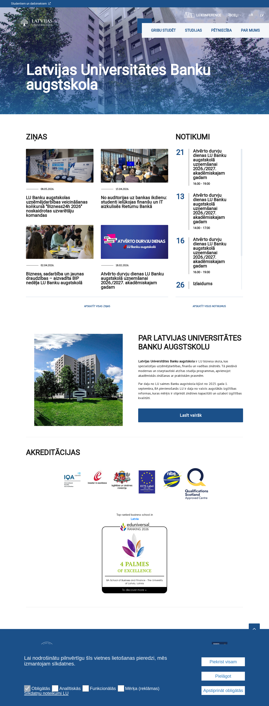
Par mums (250, 30)
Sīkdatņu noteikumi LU (46, 693)
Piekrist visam (223, 661)
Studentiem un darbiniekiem (31, 3)
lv (261, 15)
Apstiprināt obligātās (223, 690)
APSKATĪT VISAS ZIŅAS (97, 306)
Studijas (193, 30)
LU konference (202, 15)
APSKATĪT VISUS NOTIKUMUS (209, 306)
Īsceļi (235, 15)
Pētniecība (221, 30)
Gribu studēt (163, 30)
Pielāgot (223, 676)
